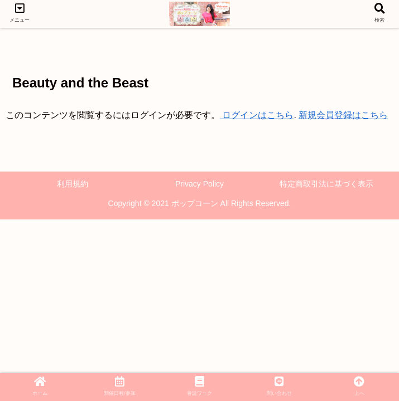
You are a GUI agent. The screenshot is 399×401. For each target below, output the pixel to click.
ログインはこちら (257, 115)
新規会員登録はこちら (343, 115)
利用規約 (72, 183)
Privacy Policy (199, 183)
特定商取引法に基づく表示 (326, 183)
